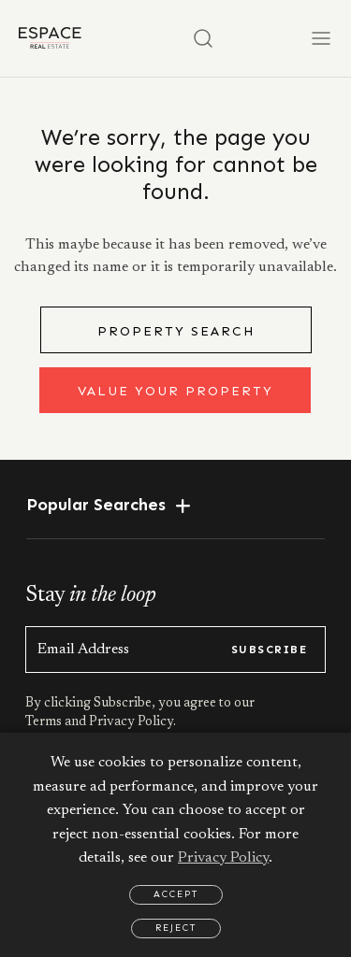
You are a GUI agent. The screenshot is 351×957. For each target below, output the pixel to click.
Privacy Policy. (131, 722)
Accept (176, 894)
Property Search (176, 331)
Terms (45, 722)
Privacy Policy (223, 857)
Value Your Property (175, 391)
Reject (176, 928)
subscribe (269, 649)
